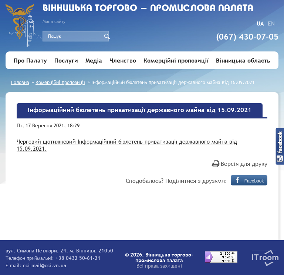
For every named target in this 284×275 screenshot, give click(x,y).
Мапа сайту (54, 21)
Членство (122, 60)
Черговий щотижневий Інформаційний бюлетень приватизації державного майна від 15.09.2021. (127, 145)
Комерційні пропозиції (176, 60)
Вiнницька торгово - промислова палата (148, 8)
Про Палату (30, 60)
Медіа (93, 60)
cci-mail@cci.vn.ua (44, 265)
